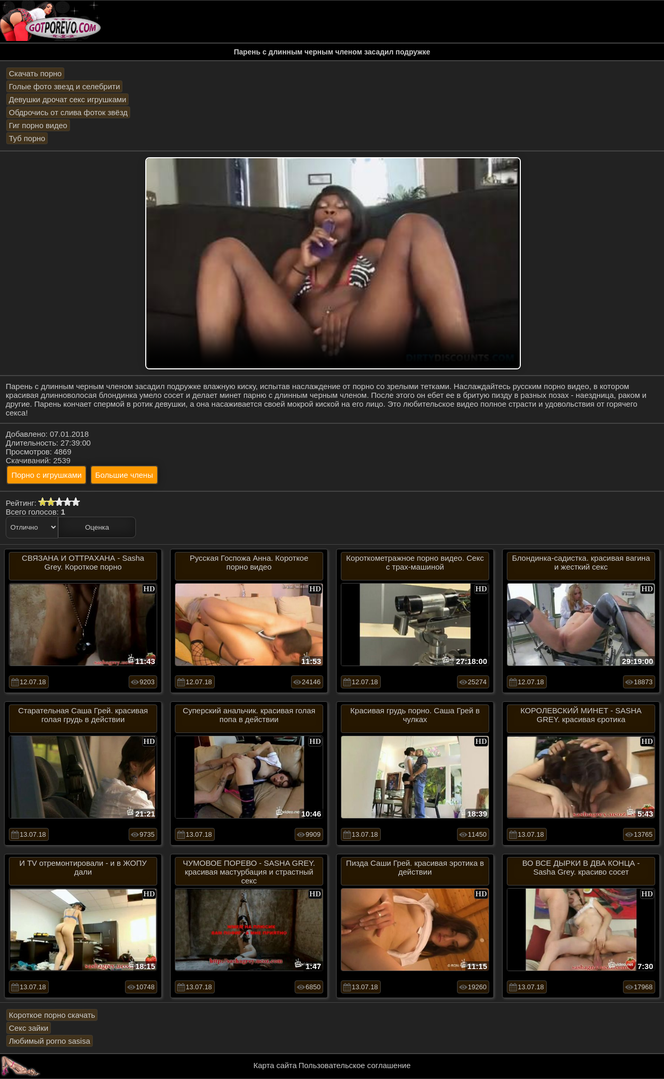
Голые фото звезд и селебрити (64, 86)
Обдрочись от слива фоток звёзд (68, 112)
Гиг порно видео (38, 125)
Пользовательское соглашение (354, 1065)
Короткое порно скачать (52, 1015)
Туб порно (27, 138)
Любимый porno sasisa (49, 1040)
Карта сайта (275, 1065)
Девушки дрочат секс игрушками (67, 99)
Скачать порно (35, 73)
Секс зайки (28, 1027)
